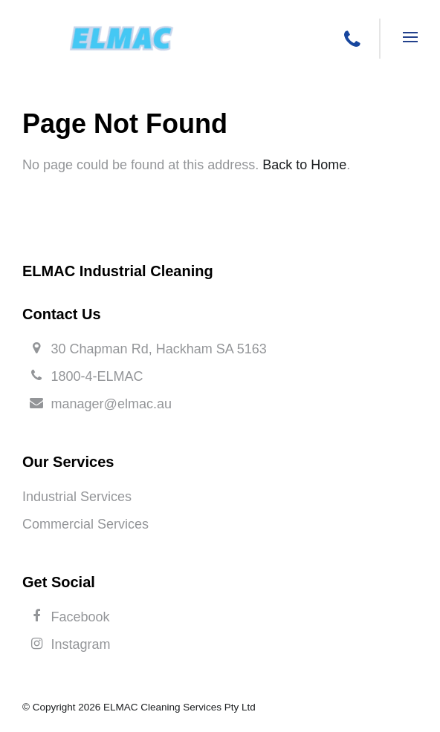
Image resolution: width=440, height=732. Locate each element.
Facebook (80, 617)
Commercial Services (85, 524)
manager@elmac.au (111, 403)
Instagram (81, 644)
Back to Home (304, 164)
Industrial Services (77, 496)
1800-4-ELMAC (97, 376)
